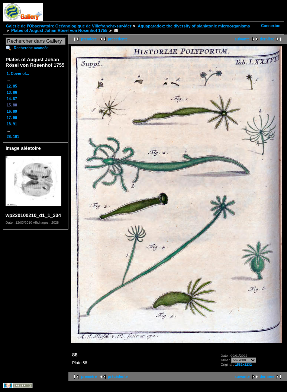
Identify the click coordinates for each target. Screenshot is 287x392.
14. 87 (12, 99)
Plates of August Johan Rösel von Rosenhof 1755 (59, 30)
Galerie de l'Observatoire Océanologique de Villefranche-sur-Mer (68, 26)
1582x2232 (243, 364)
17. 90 (12, 118)
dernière (267, 39)
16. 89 (12, 111)
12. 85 (12, 86)
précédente (118, 39)
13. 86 (12, 92)
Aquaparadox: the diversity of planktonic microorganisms (194, 26)
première (89, 39)
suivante (242, 39)
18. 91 (12, 124)
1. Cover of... (18, 74)
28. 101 (13, 137)
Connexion (270, 26)
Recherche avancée (31, 48)
